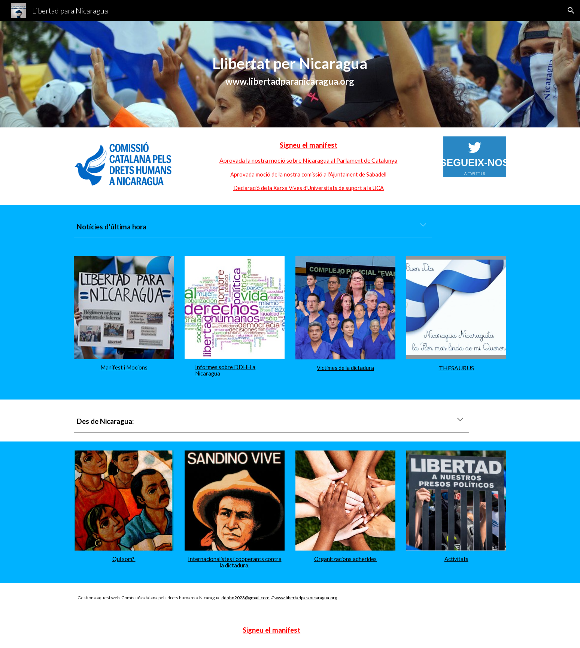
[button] (571, 10)
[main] (290, 74)
